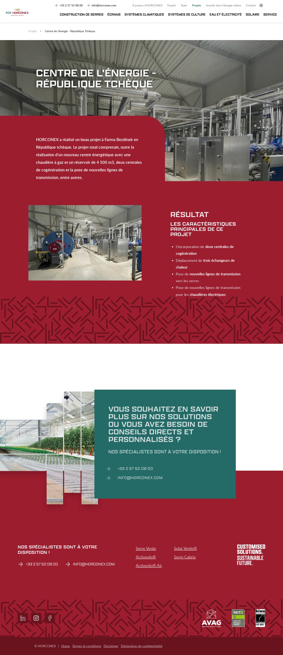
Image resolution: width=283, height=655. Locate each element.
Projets (196, 5)
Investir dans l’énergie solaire (223, 5)
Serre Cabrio (185, 557)
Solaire (252, 15)
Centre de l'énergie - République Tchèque (70, 31)
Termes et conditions (86, 646)
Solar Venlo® (185, 548)
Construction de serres (81, 15)
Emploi (171, 5)
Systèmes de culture (187, 15)
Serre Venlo (146, 548)
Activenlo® (146, 557)
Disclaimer (111, 646)
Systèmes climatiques (144, 15)
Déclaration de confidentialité (141, 646)
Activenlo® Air (149, 565)
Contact (251, 5)
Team (184, 5)
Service (270, 15)
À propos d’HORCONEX (147, 5)
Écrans (114, 15)
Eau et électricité (226, 15)
